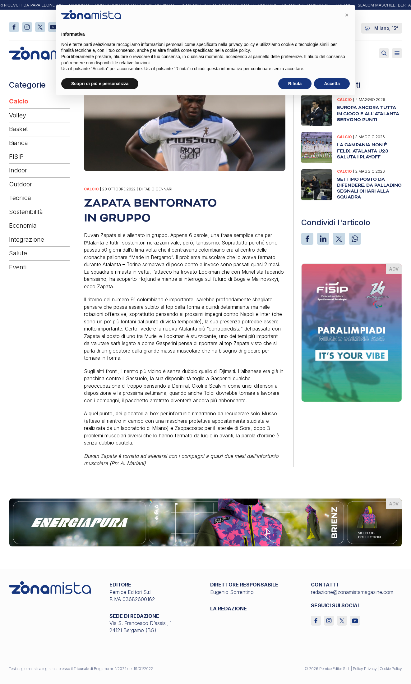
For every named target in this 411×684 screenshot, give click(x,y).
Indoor (18, 170)
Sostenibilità (26, 212)
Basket (18, 129)
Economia (23, 225)
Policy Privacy (365, 668)
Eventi (17, 267)
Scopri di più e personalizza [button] (99, 83)
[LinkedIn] (323, 239)
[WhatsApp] (355, 239)
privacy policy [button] (242, 44)
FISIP (16, 156)
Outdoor (20, 184)
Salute (18, 253)
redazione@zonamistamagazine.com (352, 592)
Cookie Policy (391, 668)
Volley (17, 115)
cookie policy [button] (237, 50)
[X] (339, 239)
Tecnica (20, 198)
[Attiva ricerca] (384, 53)
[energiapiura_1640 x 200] (205, 522)
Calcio (18, 101)
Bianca (18, 143)
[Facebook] (307, 239)
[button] (347, 15)
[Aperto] (397, 53)
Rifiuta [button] (295, 83)
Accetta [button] (332, 83)
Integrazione (26, 239)
